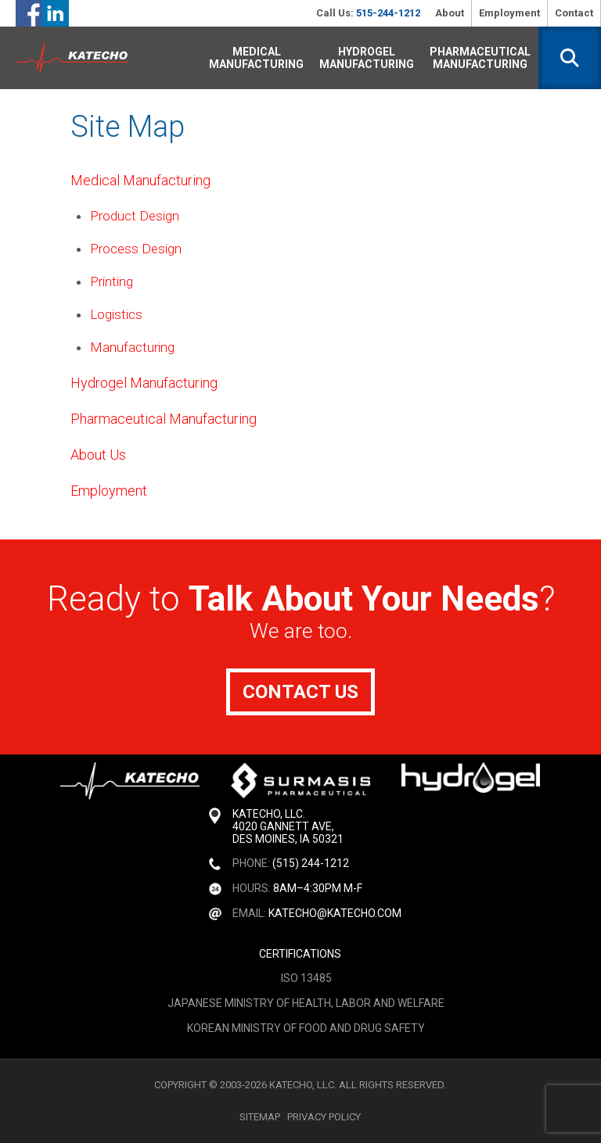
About (449, 13)
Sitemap (259, 1117)
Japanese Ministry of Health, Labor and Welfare (305, 1003)
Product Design (134, 216)
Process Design (136, 248)
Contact (574, 13)
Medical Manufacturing (256, 57)
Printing (111, 281)
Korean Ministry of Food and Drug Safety (306, 1028)
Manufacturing (132, 347)
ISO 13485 (306, 978)
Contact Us (300, 692)
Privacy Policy (324, 1117)
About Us (98, 454)
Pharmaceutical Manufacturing (480, 57)
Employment (509, 13)
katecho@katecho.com (334, 913)
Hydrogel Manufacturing (366, 57)
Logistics (116, 314)
